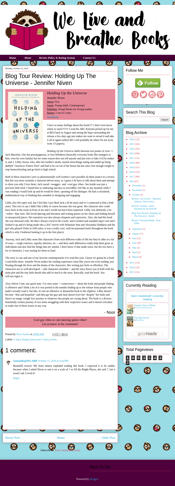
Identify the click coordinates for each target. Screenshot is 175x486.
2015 (132, 263)
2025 (132, 144)
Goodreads (52, 116)
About (27, 57)
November (137, 190)
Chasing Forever (141, 317)
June (134, 243)
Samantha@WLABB (25, 360)
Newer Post (12, 437)
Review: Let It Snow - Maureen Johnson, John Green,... (146, 200)
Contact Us (89, 57)
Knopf (25, 339)
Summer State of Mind (144, 305)
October (136, 195)
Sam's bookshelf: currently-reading (147, 297)
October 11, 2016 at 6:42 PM (53, 360)
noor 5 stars (42, 339)
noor (32, 339)
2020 (132, 163)
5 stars (17, 339)
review (53, 339)
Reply (16, 378)
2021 (132, 158)
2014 (132, 267)
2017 (132, 176)
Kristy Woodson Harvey (144, 308)
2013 (132, 272)
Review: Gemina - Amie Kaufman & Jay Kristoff (144, 207)
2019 (132, 167)
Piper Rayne (140, 320)
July (134, 238)
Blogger (94, 479)
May (134, 248)
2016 (132, 181)
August (135, 234)
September (137, 229)
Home (12, 57)
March (135, 257)
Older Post (108, 437)
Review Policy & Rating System (57, 57)
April (135, 252)
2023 (132, 153)
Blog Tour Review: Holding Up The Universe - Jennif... (146, 214)
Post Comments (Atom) (67, 450)
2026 (132, 139)
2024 (132, 149)
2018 (132, 172)
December (137, 185)
